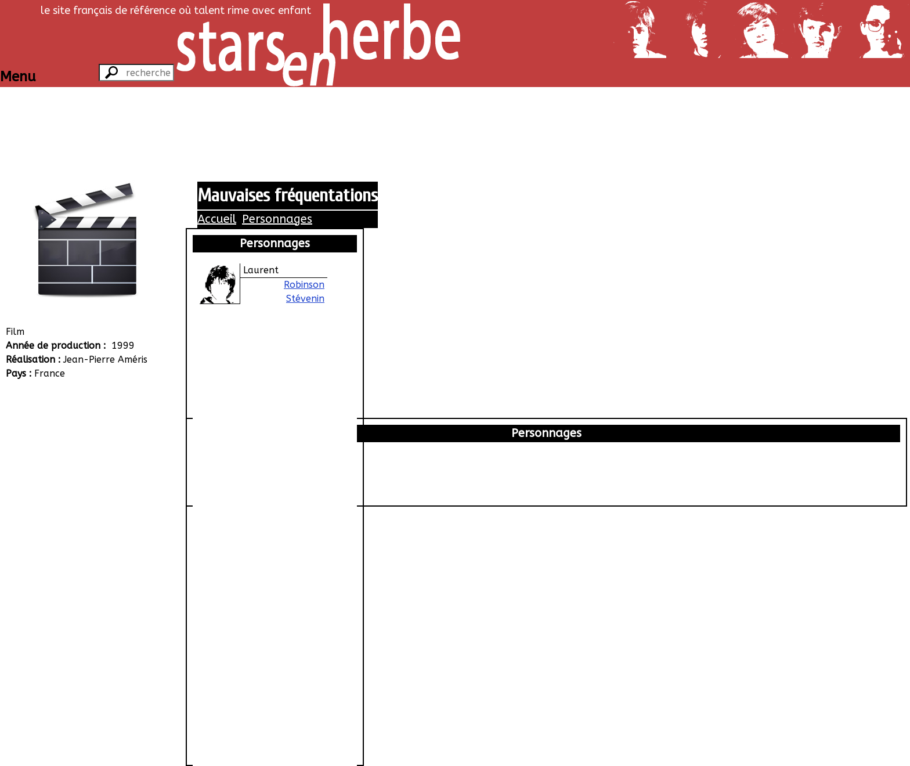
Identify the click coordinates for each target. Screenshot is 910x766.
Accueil (216, 219)
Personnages (277, 219)
